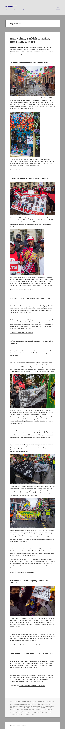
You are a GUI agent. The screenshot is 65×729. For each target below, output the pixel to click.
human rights (49, 706)
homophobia (32, 706)
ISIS (11, 707)
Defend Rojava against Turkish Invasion (22, 572)
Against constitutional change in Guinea (22, 290)
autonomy (47, 701)
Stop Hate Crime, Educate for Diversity (21, 332)
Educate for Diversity (39, 704)
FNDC (16, 706)
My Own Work (30, 701)
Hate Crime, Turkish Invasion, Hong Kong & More (30, 40)
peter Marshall (13, 711)
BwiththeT (27, 703)
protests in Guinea (27, 711)
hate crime (25, 706)
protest (20, 711)
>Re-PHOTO (11, 6)
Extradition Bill (48, 704)
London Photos (19, 709)
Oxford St (49, 709)
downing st (30, 704)
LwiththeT (26, 709)
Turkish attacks (48, 712)
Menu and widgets (58, 9)
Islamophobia (16, 707)
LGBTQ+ (43, 707)
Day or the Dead (43, 703)
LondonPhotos (22, 701)
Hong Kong (39, 706)
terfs (29, 712)
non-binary (43, 709)
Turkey (42, 712)
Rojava (42, 711)
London (48, 707)
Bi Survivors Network (19, 703)
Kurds (32, 707)
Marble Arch (32, 709)
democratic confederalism (20, 704)
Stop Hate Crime (23, 712)
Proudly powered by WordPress (18, 725)
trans (32, 712)
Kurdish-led (27, 707)
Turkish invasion (14, 714)
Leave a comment (29, 714)
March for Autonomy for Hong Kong (31, 645)
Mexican (38, 709)
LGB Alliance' (37, 707)
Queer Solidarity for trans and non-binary (32, 685)
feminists (12, 706)
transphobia (37, 712)
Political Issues (38, 701)
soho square (15, 712)
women (20, 714)
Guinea (20, 706)
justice (21, 707)
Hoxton (44, 706)
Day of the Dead (15, 170)
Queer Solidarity (36, 711)
